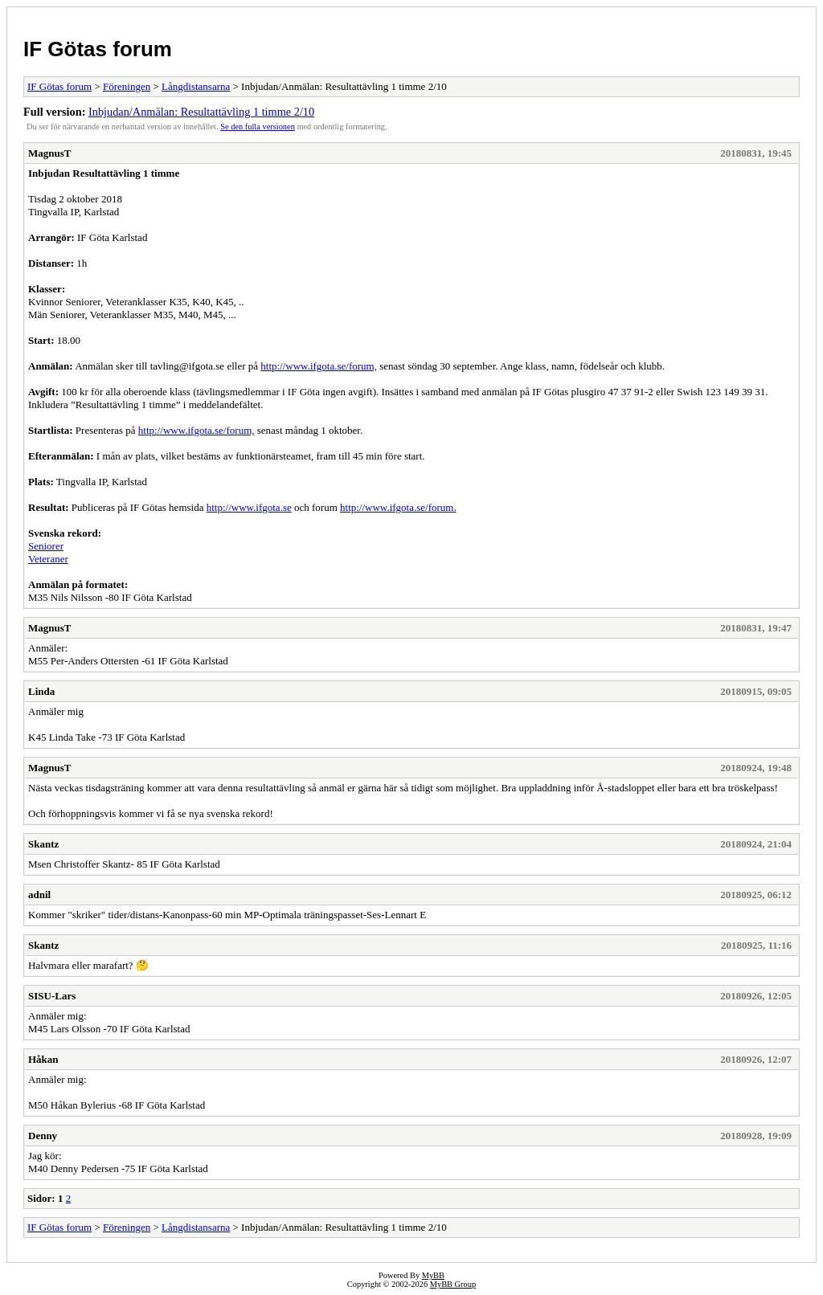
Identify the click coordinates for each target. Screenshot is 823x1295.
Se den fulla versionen (257, 126)
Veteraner (48, 559)
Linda (41, 691)
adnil (39, 895)
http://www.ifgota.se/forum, (318, 366)
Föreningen (126, 86)
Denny (42, 1136)
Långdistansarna (196, 86)
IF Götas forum (97, 49)
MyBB (433, 1275)
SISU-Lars (52, 996)
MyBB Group (453, 1284)
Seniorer (45, 546)
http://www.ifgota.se (249, 507)
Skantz (43, 844)
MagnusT (49, 153)
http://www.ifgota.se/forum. (398, 507)
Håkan (43, 1059)
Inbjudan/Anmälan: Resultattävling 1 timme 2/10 (201, 111)
